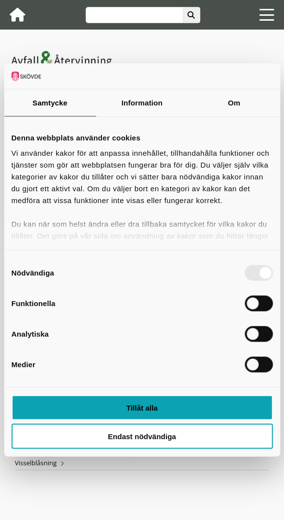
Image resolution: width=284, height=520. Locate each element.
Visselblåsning (36, 462)
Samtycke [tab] (49, 102)
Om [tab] (234, 102)
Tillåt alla (142, 407)
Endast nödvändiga (142, 436)
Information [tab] (142, 102)
